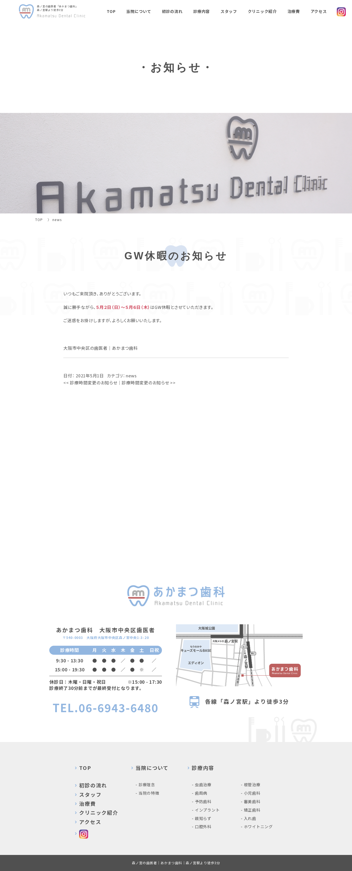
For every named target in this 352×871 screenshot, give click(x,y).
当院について (138, 11)
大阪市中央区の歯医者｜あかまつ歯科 (100, 348)
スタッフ (228, 11)
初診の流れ (172, 11)
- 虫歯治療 (201, 784)
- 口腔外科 (201, 826)
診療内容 (201, 11)
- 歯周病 (199, 793)
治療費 (294, 11)
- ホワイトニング (257, 826)
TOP (111, 11)
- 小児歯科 (250, 793)
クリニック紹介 (262, 11)
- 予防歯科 (201, 801)
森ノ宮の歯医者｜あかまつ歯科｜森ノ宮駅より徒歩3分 (176, 862)
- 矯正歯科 (250, 810)
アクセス (319, 11)
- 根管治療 (250, 784)
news (131, 375)
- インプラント (206, 810)
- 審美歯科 (250, 801)
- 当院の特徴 (147, 793)
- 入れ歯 (248, 818)
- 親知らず (201, 818)
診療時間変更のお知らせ (90, 383)
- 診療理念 (145, 784)
